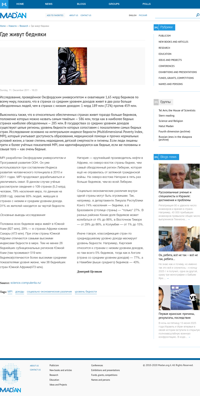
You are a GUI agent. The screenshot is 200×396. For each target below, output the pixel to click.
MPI (10, 292)
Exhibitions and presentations (178, 72)
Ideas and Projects (170, 60)
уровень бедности (86, 292)
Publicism (165, 35)
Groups (114, 4)
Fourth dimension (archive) (174, 131)
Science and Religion (171, 120)
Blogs (81, 4)
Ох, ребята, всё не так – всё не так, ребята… (178, 257)
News (48, 4)
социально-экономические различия (49, 292)
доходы (19, 292)
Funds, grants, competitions (176, 78)
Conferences (167, 66)
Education (165, 54)
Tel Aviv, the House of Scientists (177, 110)
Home (20, 4)
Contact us (86, 15)
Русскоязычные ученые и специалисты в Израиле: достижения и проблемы (175, 196)
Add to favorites (55, 15)
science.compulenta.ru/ (26, 283)
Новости (13, 25)
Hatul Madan (166, 126)
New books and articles (173, 41)
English (132, 15)
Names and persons (171, 84)
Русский (143, 15)
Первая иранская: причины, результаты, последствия (176, 316)
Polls (147, 4)
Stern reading (167, 115)
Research (24, 25)
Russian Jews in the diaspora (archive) (175, 138)
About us (73, 15)
